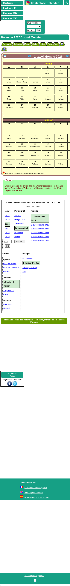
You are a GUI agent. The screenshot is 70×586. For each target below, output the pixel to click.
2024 (7, 215)
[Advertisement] (45, 12)
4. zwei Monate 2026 (40, 233)
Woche (17, 236)
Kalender (18, 44)
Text (56, 44)
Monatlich (18, 233)
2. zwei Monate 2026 (40, 225)
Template (7, 44)
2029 (7, 236)
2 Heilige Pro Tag (30, 267)
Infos (43, 44)
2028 (7, 233)
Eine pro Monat (9, 263)
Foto (50, 44)
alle (24, 271)
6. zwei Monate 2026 (40, 240)
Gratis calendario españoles (36, 497)
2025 (7, 219)
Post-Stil (6, 271)
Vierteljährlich (20, 223)
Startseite (8, 2)
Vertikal (6, 308)
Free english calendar (33, 492)
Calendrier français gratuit (35, 487)
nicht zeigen (28, 258)
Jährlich (17, 215)
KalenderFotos (12, 375)
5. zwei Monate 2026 (40, 236)
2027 (7, 229)
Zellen (35, 44)
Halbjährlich (19, 219)
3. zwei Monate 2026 (40, 229)
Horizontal (7, 304)
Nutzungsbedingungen (34, 575)
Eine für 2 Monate (11, 267)
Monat (27, 44)
